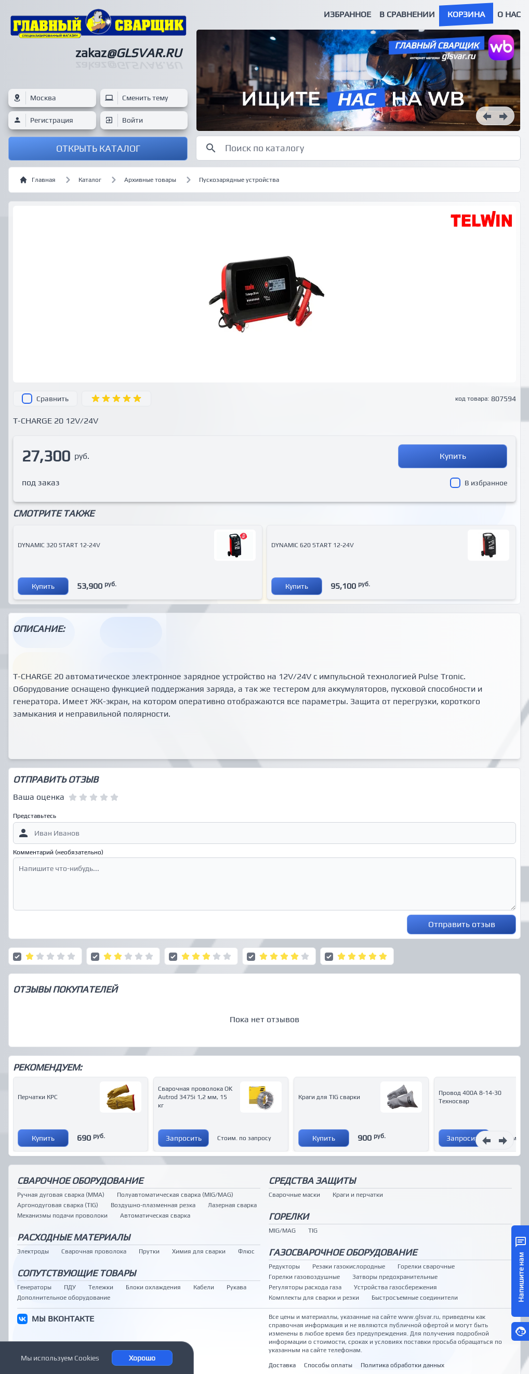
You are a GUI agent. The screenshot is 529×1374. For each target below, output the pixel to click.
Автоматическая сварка (155, 1215)
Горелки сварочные (426, 1266)
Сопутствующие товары (76, 1272)
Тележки (100, 1287)
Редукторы (284, 1266)
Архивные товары (150, 179)
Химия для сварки (199, 1251)
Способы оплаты (328, 1365)
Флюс (246, 1251)
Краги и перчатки (358, 1194)
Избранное (347, 14)
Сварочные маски (294, 1194)
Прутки (149, 1251)
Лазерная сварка (232, 1205)
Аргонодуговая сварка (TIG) (57, 1205)
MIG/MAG (282, 1230)
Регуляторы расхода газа (305, 1287)
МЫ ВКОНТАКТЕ (63, 1319)
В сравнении (407, 14)
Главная (37, 180)
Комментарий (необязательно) (58, 852)
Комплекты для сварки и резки (314, 1297)
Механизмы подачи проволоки (62, 1215)
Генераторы (34, 1287)
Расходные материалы (73, 1237)
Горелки (289, 1216)
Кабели (203, 1287)
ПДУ (70, 1287)
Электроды (33, 1251)
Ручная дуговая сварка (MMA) (60, 1194)
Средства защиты (312, 1180)
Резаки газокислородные (348, 1266)
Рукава (236, 1287)
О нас (509, 14)
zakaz (128, 53)
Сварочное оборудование (80, 1180)
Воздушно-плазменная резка (153, 1205)
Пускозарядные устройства (239, 179)
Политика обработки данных (402, 1365)
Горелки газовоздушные (304, 1276)
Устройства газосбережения (395, 1287)
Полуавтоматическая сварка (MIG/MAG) (175, 1194)
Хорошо (142, 1358)
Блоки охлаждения (153, 1287)
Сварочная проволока (93, 1251)
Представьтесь (34, 816)
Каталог (89, 179)
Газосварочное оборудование (343, 1252)
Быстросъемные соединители (415, 1297)
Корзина (466, 14)
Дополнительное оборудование (63, 1297)
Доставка (282, 1365)
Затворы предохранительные (395, 1276)
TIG (313, 1230)
